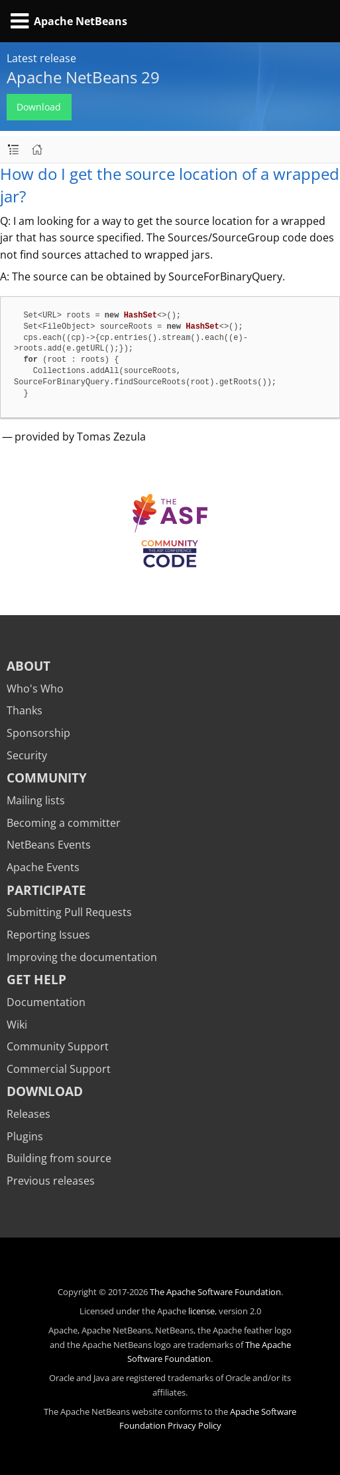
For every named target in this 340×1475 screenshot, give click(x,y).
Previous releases (51, 1180)
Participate (46, 890)
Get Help (36, 979)
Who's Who (35, 688)
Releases (28, 1114)
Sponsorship (38, 733)
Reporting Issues (48, 934)
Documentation (46, 1002)
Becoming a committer (64, 823)
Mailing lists (36, 800)
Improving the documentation (82, 957)
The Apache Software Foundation (215, 1292)
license (201, 1311)
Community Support (58, 1046)
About (28, 666)
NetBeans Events (49, 844)
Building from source (59, 1158)
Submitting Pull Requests (69, 912)
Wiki (17, 1024)
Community (47, 777)
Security (27, 755)
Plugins (25, 1136)
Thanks (24, 710)
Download (39, 107)
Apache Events (43, 867)
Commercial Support (59, 1069)
